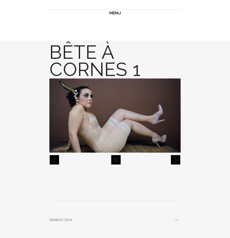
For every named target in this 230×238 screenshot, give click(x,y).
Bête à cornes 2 (54, 160)
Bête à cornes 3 (176, 160)
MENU (115, 13)
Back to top (176, 220)
